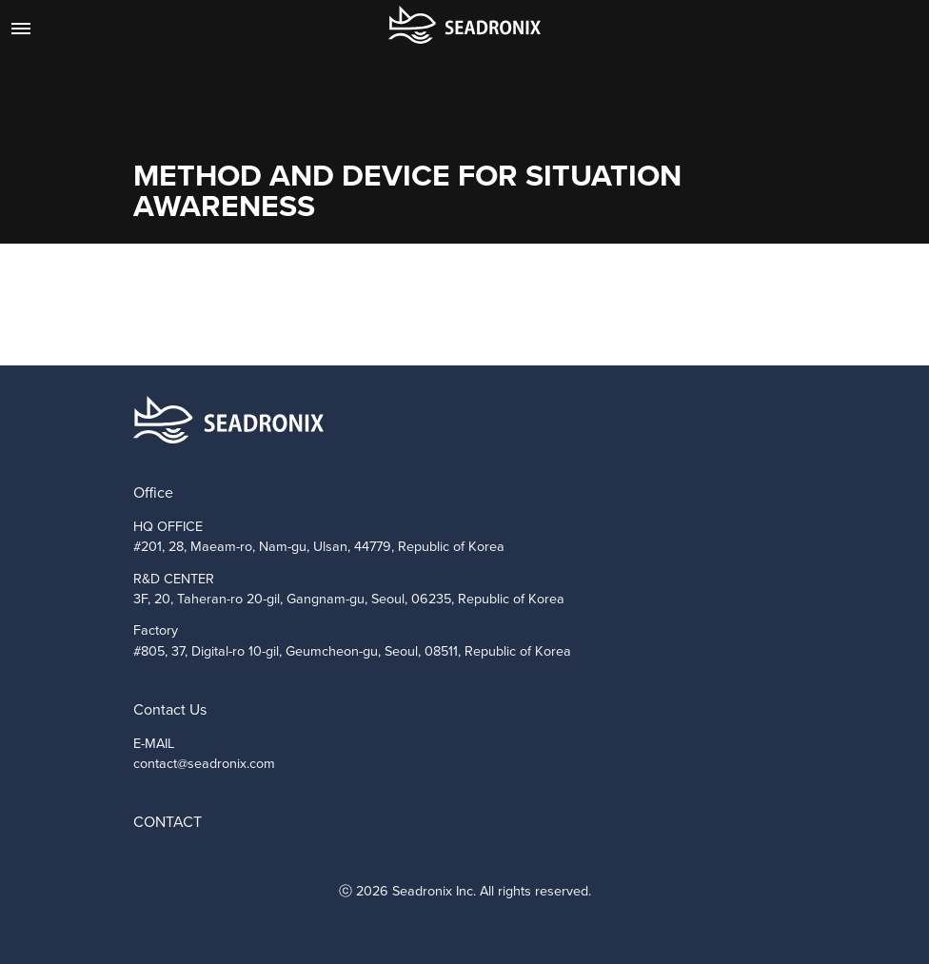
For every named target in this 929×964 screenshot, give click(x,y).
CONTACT (167, 822)
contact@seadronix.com (204, 763)
